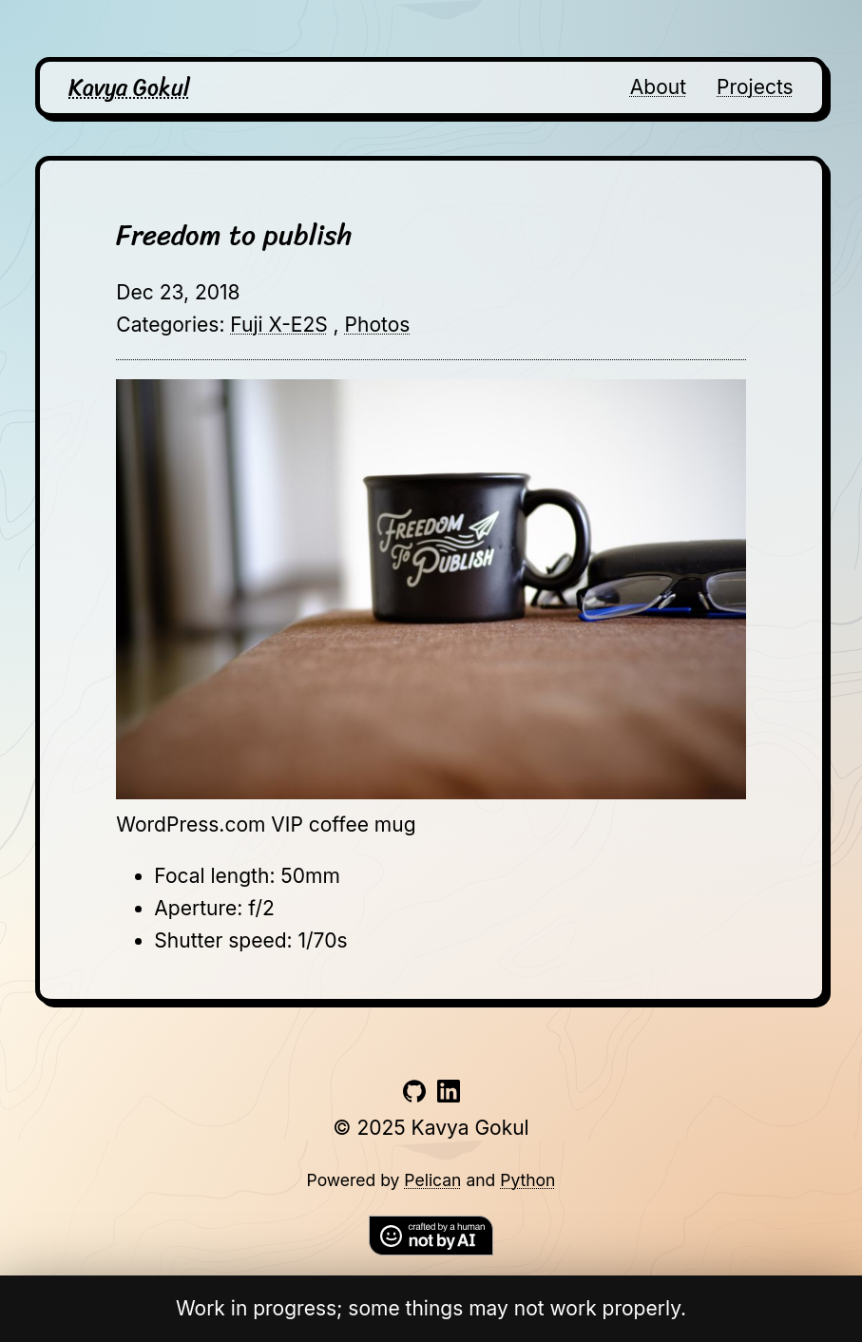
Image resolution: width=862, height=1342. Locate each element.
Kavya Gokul (129, 87)
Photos (378, 324)
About (658, 87)
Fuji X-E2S (278, 324)
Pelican (432, 1180)
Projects (755, 87)
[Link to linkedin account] (448, 1095)
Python (527, 1180)
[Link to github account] (414, 1095)
